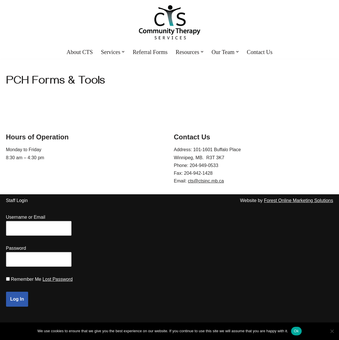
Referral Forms (150, 52)
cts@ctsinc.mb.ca (206, 180)
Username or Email (25, 217)
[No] (332, 331)
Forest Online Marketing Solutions (298, 200)
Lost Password (57, 279)
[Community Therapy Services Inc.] (169, 22)
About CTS (80, 52)
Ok (296, 331)
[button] (123, 51)
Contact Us (259, 52)
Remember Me (26, 279)
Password (16, 248)
